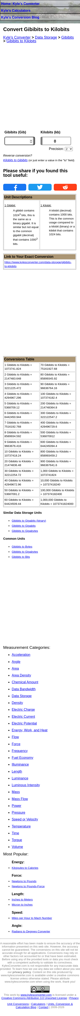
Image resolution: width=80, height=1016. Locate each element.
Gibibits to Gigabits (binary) (29, 520)
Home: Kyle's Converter (20, 4)
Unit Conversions (18, 1004)
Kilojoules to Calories (25, 867)
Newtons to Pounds (24, 881)
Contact (43, 1007)
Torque (17, 840)
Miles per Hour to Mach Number (32, 918)
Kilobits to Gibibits (15, 160)
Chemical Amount (25, 682)
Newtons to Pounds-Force (28, 886)
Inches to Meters (22, 899)
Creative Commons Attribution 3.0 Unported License (34, 998)
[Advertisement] (40, 87)
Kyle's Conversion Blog (20, 17)
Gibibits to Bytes (22, 546)
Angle (16, 662)
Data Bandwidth (24, 689)
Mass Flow (20, 799)
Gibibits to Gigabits (24, 525)
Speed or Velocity (25, 819)
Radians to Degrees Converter (31, 931)
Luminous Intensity (26, 785)
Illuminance (20, 764)
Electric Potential (24, 723)
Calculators (38, 1004)
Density (17, 703)
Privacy (74, 998)
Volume (17, 847)
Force (16, 744)
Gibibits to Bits (21, 556)
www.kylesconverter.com (36, 994)
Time (15, 833)
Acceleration (21, 654)
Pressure (18, 812)
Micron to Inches (22, 904)
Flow (15, 737)
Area (15, 668)
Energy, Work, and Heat (29, 730)
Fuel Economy (22, 757)
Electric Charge (23, 709)
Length (17, 771)
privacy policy (22, 972)
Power (16, 806)
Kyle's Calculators (16, 10)
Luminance (20, 778)
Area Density (21, 675)
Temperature (21, 826)
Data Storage (22, 696)
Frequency (20, 751)
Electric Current (23, 716)
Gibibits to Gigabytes (25, 530)
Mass (16, 792)
